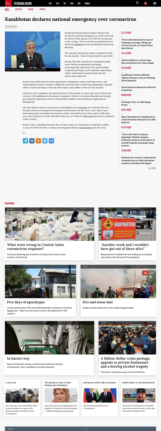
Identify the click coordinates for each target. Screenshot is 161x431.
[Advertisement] (80, 182)
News (7, 9)
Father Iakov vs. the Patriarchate (133, 380)
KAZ (50, 3)
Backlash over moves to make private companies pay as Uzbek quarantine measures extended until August (138, 157)
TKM (72, 3)
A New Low (12, 379)
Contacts (10, 424)
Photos (43, 9)
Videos (31, 9)
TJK (65, 3)
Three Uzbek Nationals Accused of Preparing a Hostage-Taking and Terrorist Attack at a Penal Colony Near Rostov (137, 43)
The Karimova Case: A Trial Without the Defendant (59, 380)
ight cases (88, 116)
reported (83, 107)
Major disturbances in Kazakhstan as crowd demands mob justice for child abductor (138, 117)
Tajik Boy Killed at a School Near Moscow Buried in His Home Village (137, 61)
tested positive (86, 127)
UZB (79, 3)
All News (152, 164)
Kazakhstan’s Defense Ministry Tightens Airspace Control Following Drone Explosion (138, 77)
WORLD (88, 3)
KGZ (57, 3)
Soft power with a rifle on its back (98, 380)
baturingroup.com (96, 428)
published (78, 44)
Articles (18, 9)
